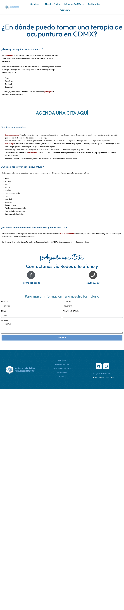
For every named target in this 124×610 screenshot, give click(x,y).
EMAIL (3, 311)
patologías (48, 92)
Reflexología (9, 144)
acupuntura (9, 55)
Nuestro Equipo (52, 4)
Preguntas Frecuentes (103, 373)
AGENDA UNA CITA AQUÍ (62, 113)
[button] (36, 4)
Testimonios (94, 4)
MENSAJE (5, 320)
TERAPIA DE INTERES (71, 311)
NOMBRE (4, 302)
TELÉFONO (67, 302)
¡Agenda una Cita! (62, 258)
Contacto (65, 9)
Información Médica (74, 4)
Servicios (36, 4)
